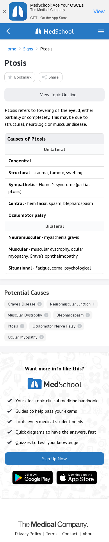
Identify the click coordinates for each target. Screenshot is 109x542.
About (88, 533)
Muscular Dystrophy (25, 315)
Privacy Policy (28, 533)
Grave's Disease (21, 304)
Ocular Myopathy (22, 337)
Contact (70, 533)
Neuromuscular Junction (70, 304)
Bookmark (19, 77)
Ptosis (13, 326)
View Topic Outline (54, 94)
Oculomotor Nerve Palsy (54, 326)
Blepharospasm (70, 315)
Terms (52, 533)
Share (50, 77)
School (59, 31)
